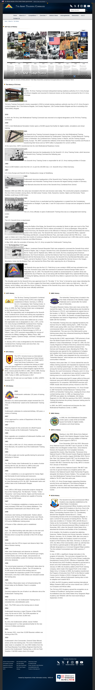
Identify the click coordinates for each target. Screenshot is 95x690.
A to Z (83, 15)
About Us (22, 15)
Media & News (53, 15)
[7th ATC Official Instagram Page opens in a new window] (81, 6)
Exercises (43, 15)
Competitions (33, 15)
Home (15, 15)
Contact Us (16, 18)
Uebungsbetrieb (64, 15)
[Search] (77, 10)
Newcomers (75, 15)
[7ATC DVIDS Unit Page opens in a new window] (71, 6)
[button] (40, 1)
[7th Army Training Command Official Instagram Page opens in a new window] (72, 663)
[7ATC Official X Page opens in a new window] (75, 6)
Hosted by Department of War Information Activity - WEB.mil (35, 677)
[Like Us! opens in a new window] (78, 6)
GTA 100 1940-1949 (30, 73)
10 (86, 76)
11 (88, 76)
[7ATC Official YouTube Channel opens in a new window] (88, 6)
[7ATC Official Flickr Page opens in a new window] (85, 6)
